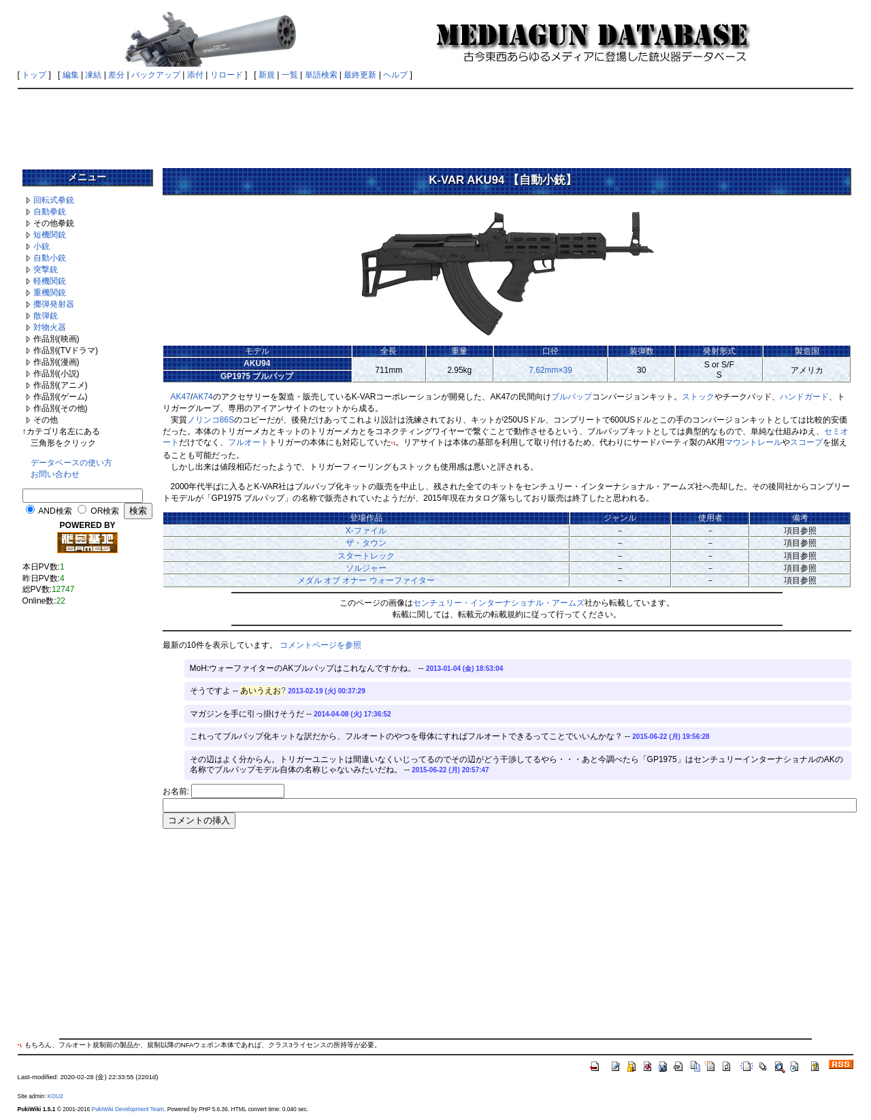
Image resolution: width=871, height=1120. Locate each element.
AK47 (181, 396)
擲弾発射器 (53, 304)
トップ (34, 75)
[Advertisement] (435, 123)
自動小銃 (49, 258)
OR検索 (105, 511)
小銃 (41, 246)
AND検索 (54, 511)
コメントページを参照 (320, 645)
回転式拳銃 (53, 200)
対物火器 (49, 327)
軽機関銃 (49, 281)
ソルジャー (366, 568)
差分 (116, 75)
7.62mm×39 (550, 370)
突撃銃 (45, 269)
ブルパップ (571, 396)
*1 (393, 443)
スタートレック (366, 556)
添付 (195, 75)
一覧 (290, 75)
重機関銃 (49, 292)
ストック (698, 396)
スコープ (806, 442)
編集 (71, 75)
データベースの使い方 (71, 462)
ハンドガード (804, 396)
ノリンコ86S (210, 420)
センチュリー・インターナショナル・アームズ (499, 603)
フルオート (248, 442)
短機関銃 (49, 235)
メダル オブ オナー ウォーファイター (366, 580)
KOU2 (55, 1096)
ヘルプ (395, 75)
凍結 (93, 75)
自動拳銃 (49, 211)
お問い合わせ (55, 474)
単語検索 (321, 75)
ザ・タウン (366, 543)
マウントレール (753, 442)
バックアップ (155, 75)
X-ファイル (366, 531)
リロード (226, 75)
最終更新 (360, 75)
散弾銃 (45, 315)
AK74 (202, 396)
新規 (267, 75)
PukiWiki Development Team (128, 1109)
